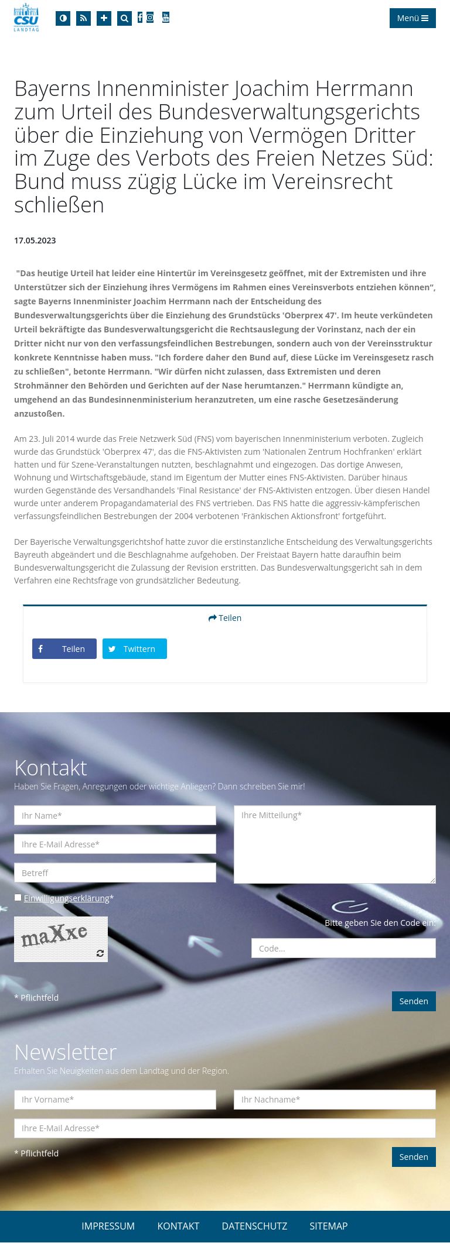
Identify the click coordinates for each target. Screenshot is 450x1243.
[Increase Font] (104, 18)
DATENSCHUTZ (255, 1226)
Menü (412, 17)
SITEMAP (329, 1226)
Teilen (225, 618)
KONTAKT (178, 1226)
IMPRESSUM (108, 1226)
